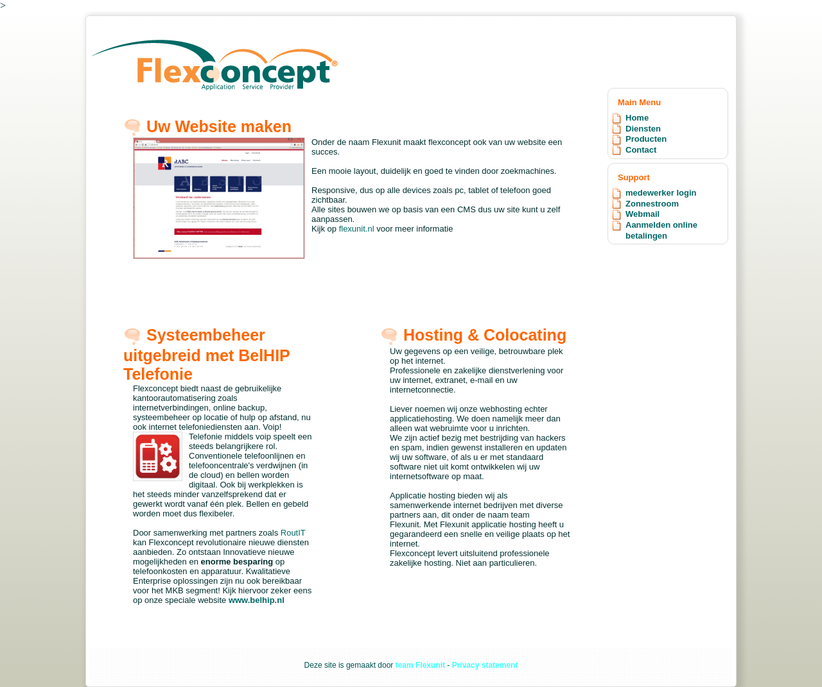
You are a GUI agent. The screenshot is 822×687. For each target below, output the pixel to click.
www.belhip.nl (256, 600)
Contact (640, 150)
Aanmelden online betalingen (661, 230)
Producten (646, 139)
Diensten (643, 128)
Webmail (642, 214)
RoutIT (293, 533)
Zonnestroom (652, 203)
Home (637, 118)
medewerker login (661, 193)
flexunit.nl (358, 228)
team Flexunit (420, 665)
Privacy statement (485, 665)
